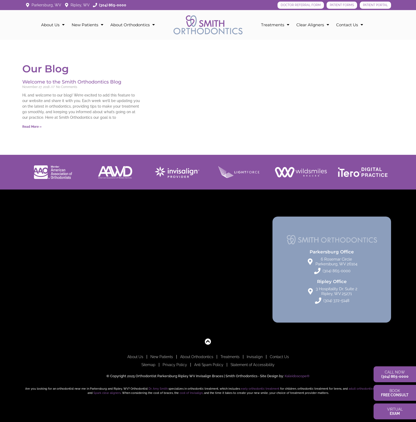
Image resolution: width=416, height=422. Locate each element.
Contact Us (349, 25)
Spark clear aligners (107, 393)
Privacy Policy (175, 365)
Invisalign (255, 357)
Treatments (275, 25)
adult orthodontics (361, 388)
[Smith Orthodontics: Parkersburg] (84, 270)
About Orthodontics (132, 25)
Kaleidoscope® (297, 376)
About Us (53, 25)
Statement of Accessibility (253, 365)
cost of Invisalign (191, 393)
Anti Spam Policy (208, 365)
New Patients (87, 25)
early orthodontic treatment (260, 388)
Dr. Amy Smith (158, 388)
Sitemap (148, 365)
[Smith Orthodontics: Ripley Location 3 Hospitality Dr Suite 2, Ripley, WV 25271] (208, 270)
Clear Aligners (312, 25)
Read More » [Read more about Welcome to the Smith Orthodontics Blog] (32, 127)
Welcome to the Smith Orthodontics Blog (71, 82)
